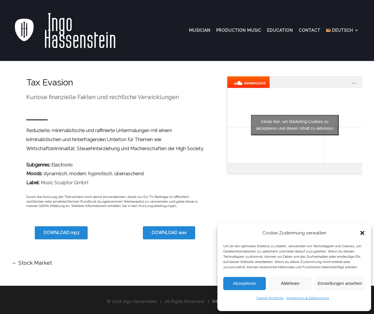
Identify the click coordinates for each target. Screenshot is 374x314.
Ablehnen (290, 283)
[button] (362, 233)
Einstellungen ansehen (340, 283)
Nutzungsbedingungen (157, 206)
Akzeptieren (244, 283)
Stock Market (32, 263)
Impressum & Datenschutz (307, 298)
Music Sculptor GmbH (64, 182)
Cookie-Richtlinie (269, 298)
